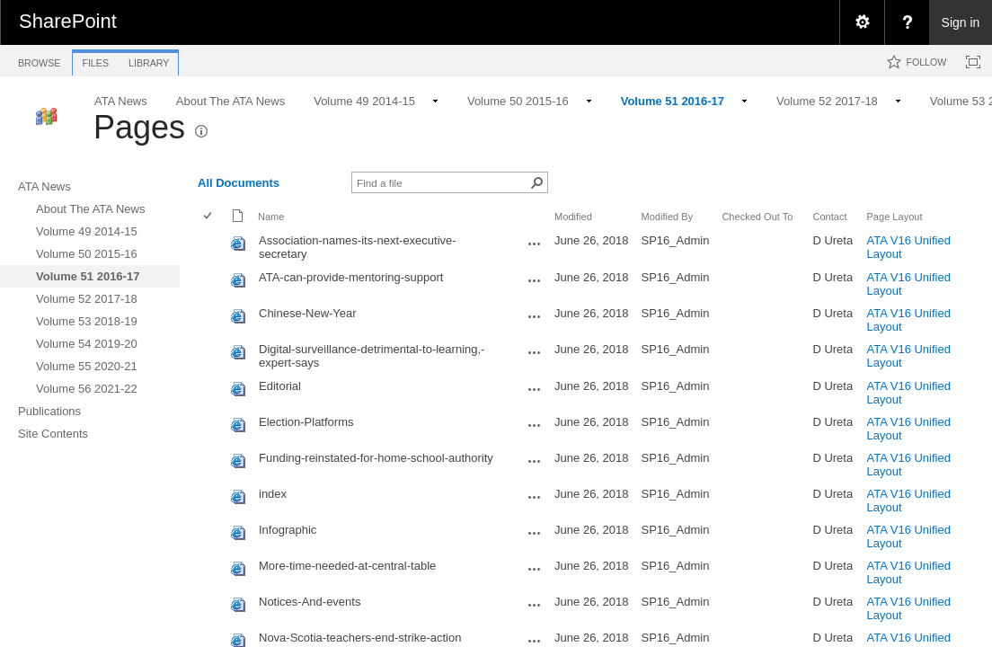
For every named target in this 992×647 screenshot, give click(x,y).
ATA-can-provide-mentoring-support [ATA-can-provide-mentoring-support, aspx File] (351, 277)
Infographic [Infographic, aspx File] (287, 529)
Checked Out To (757, 216)
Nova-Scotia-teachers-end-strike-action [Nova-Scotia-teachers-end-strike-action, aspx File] (360, 637)
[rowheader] (212, 247)
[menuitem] (861, 22)
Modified (573, 216)
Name (271, 216)
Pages (139, 127)
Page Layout (894, 216)
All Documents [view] (238, 183)
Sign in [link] (961, 22)
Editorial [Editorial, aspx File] (280, 386)
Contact (829, 216)
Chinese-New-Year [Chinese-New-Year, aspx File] (308, 313)
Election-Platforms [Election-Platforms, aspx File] (306, 422)
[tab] (39, 60)
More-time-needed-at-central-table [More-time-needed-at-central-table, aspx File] (347, 565)
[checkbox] (209, 217)
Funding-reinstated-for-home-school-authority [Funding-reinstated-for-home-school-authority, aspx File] (376, 458)
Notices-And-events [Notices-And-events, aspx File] (309, 601)
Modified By (668, 216)
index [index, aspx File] (273, 494)
